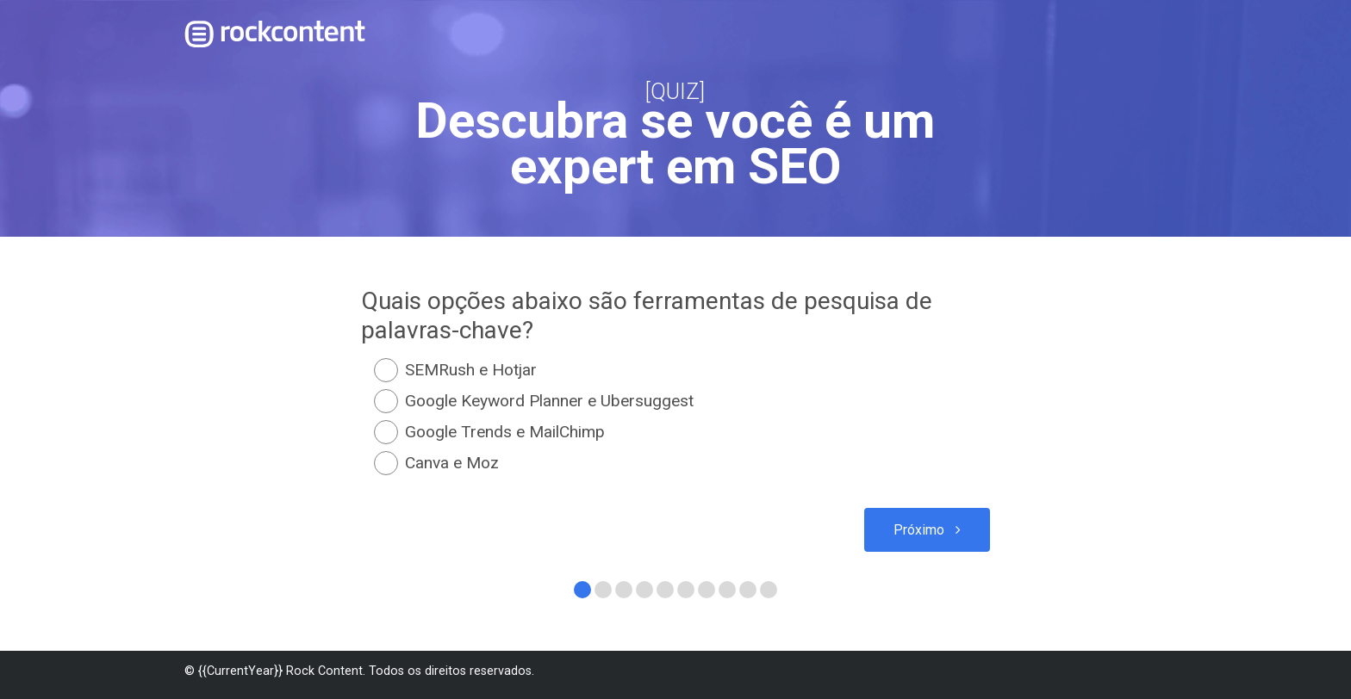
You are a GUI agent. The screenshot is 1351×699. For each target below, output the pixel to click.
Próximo (918, 531)
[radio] (675, 370)
